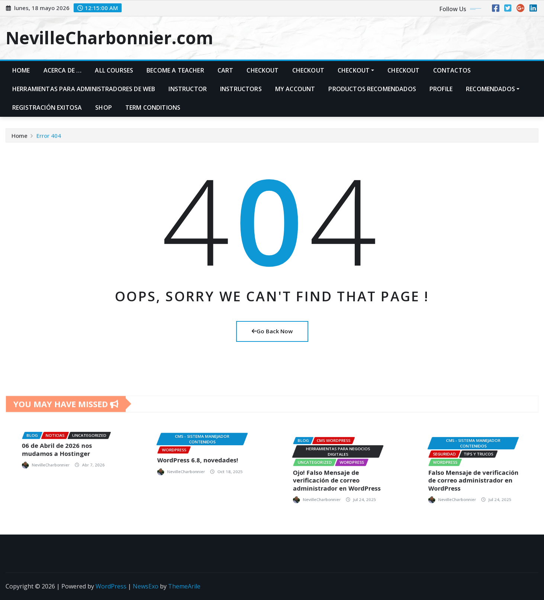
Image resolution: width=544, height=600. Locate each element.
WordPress (111, 586)
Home (21, 70)
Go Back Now (272, 331)
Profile (441, 89)
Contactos (452, 70)
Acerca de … (63, 70)
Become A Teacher (175, 70)
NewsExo (145, 586)
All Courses (114, 70)
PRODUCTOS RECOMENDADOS (372, 89)
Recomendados (492, 89)
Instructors (241, 89)
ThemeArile (184, 586)
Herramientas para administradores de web (83, 89)
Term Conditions (152, 107)
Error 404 (48, 140)
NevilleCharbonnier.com (109, 37)
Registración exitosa (47, 107)
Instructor (187, 89)
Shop (103, 107)
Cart (226, 70)
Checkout (263, 70)
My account (295, 89)
